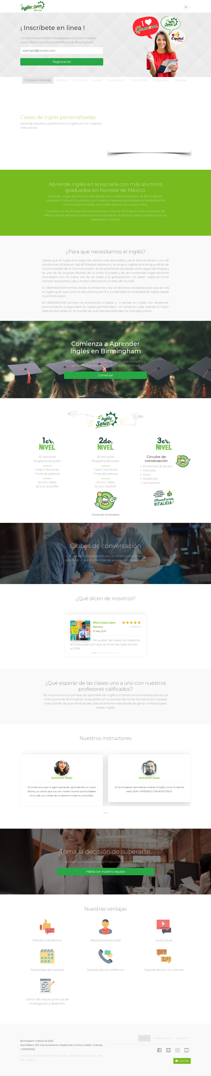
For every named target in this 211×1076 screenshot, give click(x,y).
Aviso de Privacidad (33, 1055)
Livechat (182, 1060)
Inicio (144, 1038)
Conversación (116, 80)
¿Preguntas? (161, 80)
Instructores (139, 80)
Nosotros (62, 80)
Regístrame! (62, 62)
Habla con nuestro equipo (105, 871)
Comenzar (105, 375)
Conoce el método (38, 80)
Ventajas (180, 80)
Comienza (80, 80)
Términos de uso (61, 1055)
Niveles (97, 80)
